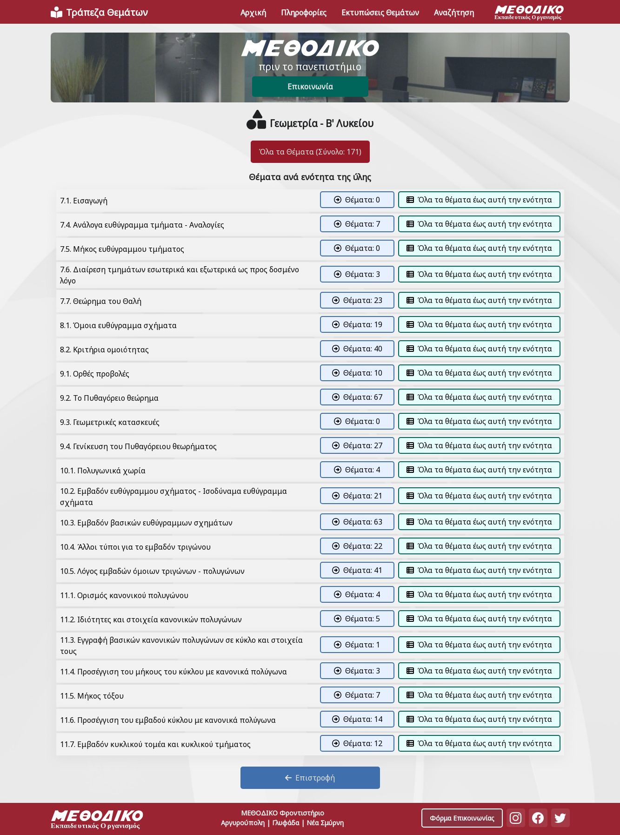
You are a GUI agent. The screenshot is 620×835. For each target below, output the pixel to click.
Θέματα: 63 (357, 522)
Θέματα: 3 (357, 274)
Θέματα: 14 (357, 719)
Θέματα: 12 (357, 743)
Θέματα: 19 (357, 324)
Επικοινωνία (310, 86)
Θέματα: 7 (357, 224)
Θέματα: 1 (357, 645)
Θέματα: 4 (357, 470)
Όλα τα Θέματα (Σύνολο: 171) (310, 152)
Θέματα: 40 (357, 348)
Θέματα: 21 (357, 496)
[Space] (97, 820)
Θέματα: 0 (357, 200)
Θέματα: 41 (357, 570)
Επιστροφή (310, 778)
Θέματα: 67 (357, 397)
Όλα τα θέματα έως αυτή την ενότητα (479, 200)
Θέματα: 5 (357, 618)
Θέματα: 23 (357, 300)
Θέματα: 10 (357, 373)
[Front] (99, 13)
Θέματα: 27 (357, 445)
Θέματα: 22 (357, 546)
